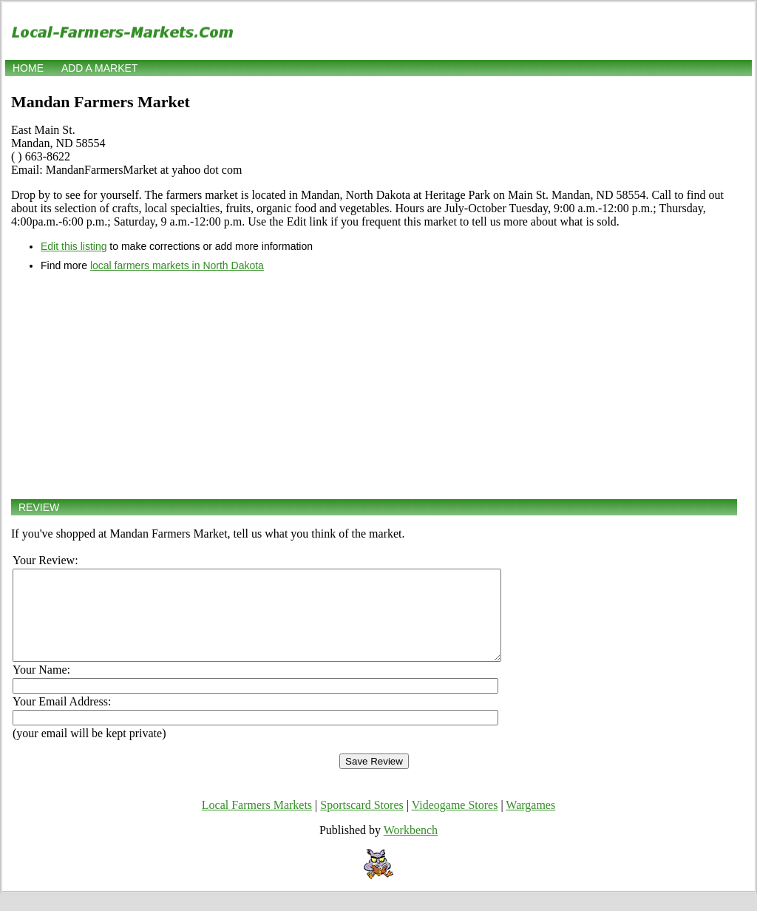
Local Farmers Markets (257, 822)
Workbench (411, 847)
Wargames (530, 822)
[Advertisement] (374, 385)
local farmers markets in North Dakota (177, 265)
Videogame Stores (455, 822)
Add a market (99, 68)
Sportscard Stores (361, 822)
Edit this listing (73, 246)
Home (28, 68)
